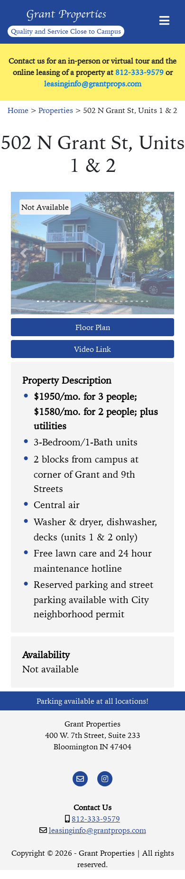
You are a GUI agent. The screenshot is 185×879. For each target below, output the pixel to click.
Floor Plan (92, 327)
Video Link (92, 349)
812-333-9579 (139, 72)
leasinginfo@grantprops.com (92, 83)
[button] (23, 253)
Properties (55, 110)
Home (18, 110)
